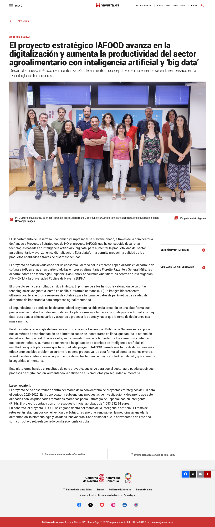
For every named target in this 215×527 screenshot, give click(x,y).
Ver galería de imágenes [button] (193, 218)
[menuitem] (144, 5)
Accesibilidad (87, 495)
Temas (100, 489)
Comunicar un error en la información (62, 454)
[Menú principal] (16, 5)
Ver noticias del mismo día (177, 267)
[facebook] (79, 504)
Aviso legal (130, 495)
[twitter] (90, 504)
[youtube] (102, 504)
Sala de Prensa (144, 489)
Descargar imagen (25, 221)
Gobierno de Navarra (120, 489)
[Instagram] (113, 504)
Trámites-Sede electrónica (77, 489)
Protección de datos (109, 495)
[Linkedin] (124, 504)
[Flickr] (136, 504)
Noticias (19, 21)
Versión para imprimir (175, 249)
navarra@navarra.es (162, 522)
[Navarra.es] (107, 3)
